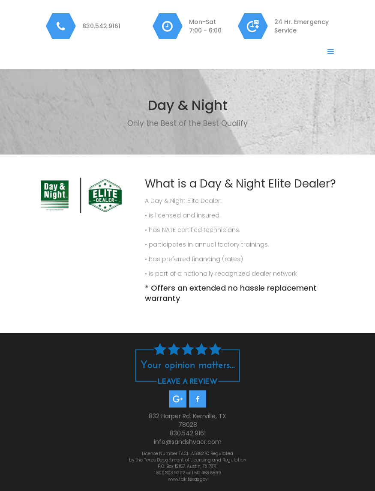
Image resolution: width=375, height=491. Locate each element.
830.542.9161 (101, 26)
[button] (331, 52)
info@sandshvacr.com (188, 441)
